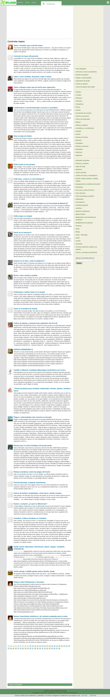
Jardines (79, 208)
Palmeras (79, 98)
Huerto (78, 134)
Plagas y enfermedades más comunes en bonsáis (33, 417)
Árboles (78, 92)
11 (32, 646)
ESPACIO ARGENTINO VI (23, 349)
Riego (78, 232)
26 (69, 646)
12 (35, 646)
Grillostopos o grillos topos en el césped (29, 292)
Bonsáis (78, 140)
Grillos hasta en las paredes (24, 164)
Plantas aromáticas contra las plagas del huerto (32, 472)
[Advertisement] (40, 22)
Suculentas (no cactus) (83, 113)
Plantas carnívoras (82, 146)
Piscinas (79, 226)
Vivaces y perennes (82, 116)
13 (37, 646)
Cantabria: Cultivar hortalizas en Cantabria (30, 518)
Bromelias (79, 149)
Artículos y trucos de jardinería (86, 72)
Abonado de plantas (82, 160)
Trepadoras (79, 104)
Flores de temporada (83, 119)
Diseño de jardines (82, 75)
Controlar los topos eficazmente (26, 56)
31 (18, 648)
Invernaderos (80, 202)
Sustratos (79, 244)
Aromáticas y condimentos (85, 128)
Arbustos (79, 101)
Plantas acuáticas (82, 125)
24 (64, 646)
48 (59, 648)
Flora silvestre (80, 193)
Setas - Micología (81, 235)
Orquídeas (79, 143)
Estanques (79, 187)
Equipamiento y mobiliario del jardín (88, 184)
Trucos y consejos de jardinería (86, 252)
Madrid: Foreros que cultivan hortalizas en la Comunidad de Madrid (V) (41, 203)
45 (52, 648)
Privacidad (63, 691)
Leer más (84, 695)
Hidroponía (79, 199)
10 (30, 646)
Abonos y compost (82, 163)
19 (52, 646)
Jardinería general (82, 205)
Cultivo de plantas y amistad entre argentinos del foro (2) (35, 323)
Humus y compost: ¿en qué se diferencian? (30, 504)
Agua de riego (80, 166)
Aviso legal (54, 691)
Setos (78, 238)
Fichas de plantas (82, 84)
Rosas (78, 107)
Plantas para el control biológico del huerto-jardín (33, 445)
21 (57, 646)
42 (44, 648)
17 (47, 646)
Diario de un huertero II (22, 232)
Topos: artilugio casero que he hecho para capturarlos (34, 87)
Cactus (78, 110)
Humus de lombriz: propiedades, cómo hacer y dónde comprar (38, 493)
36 (30, 648)
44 (49, 648)
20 (54, 646)
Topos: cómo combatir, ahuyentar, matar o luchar (32, 77)
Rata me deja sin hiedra (23, 136)
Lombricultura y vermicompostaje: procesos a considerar (36, 108)
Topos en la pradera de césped (25, 308)
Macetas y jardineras (83, 211)
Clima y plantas (81, 172)
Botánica (79, 169)
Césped (78, 131)
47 (57, 648)
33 (23, 648)
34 (25, 648)
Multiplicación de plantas (84, 223)
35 (28, 648)
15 (42, 646)
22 (59, 646)
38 (35, 648)
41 (42, 648)
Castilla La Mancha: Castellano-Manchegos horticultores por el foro (40, 370)
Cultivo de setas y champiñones (86, 175)
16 (44, 646)
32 (20, 648)
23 (61, 646)
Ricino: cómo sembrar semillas (26, 275)
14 (40, 646)
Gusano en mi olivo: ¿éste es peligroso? (29, 261)
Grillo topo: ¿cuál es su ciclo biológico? (29, 179)
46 (54, 648)
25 (66, 646)
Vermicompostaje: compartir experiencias (30, 482)
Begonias (79, 155)
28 (11, 648)
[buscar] (51, 4)
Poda (77, 229)
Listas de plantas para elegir (85, 87)
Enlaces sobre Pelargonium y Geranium (29, 582)
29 (13, 648)
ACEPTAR (93, 695)
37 (32, 648)
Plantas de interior (82, 137)
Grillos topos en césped (23, 216)
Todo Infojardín (81, 69)
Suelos (78, 241)
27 (8, 648)
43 (47, 648)
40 (40, 648)
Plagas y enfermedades (84, 78)
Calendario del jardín (83, 81)
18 (49, 646)
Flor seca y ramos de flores (85, 190)
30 (15, 648)
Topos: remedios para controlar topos (28, 45)
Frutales (78, 95)
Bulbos (78, 122)
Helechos (79, 152)
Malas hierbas (80, 214)
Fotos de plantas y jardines (85, 196)
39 (37, 648)
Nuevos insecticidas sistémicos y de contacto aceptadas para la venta (41, 616)
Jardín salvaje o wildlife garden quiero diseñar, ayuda (34, 571)
